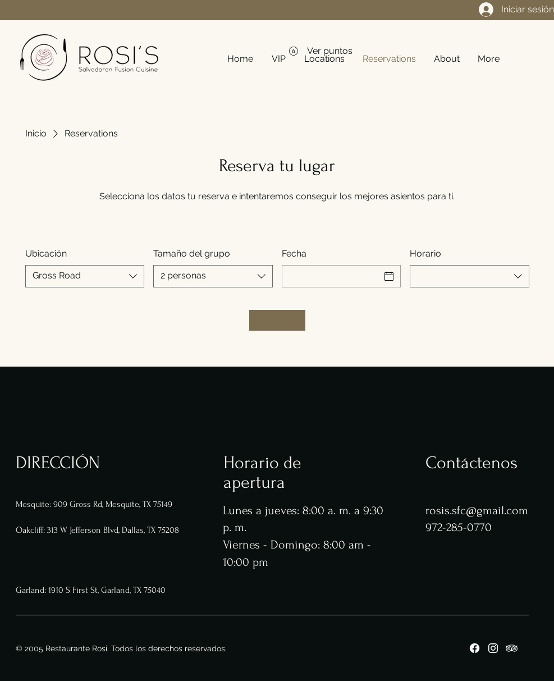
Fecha (294, 253)
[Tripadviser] (511, 648)
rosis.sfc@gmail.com (476, 510)
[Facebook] (474, 648)
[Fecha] (331, 276)
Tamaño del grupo (191, 253)
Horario (425, 253)
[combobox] (85, 276)
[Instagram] (493, 648)
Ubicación (46, 253)
